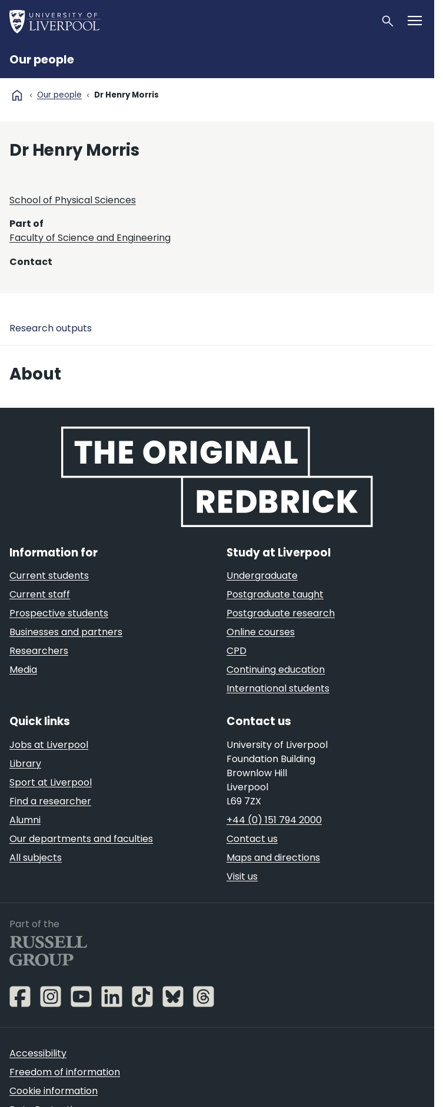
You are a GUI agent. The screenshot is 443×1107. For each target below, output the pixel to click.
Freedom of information (64, 1072)
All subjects (35, 857)
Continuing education (276, 669)
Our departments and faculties (81, 839)
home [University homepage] (17, 95)
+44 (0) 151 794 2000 (274, 820)
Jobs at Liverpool (48, 745)
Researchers (38, 651)
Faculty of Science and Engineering (90, 237)
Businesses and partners (65, 632)
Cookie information (53, 1091)
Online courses (261, 632)
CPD (237, 651)
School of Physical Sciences (72, 200)
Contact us (252, 839)
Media (23, 669)
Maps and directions (273, 857)
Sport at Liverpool (50, 782)
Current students (49, 575)
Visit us (242, 876)
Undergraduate (262, 575)
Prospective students (58, 613)
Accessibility (37, 1053)
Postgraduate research (281, 613)
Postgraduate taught (275, 594)
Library (25, 763)
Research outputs (50, 328)
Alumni (25, 820)
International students (278, 688)
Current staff (39, 594)
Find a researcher (50, 801)
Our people (41, 60)
